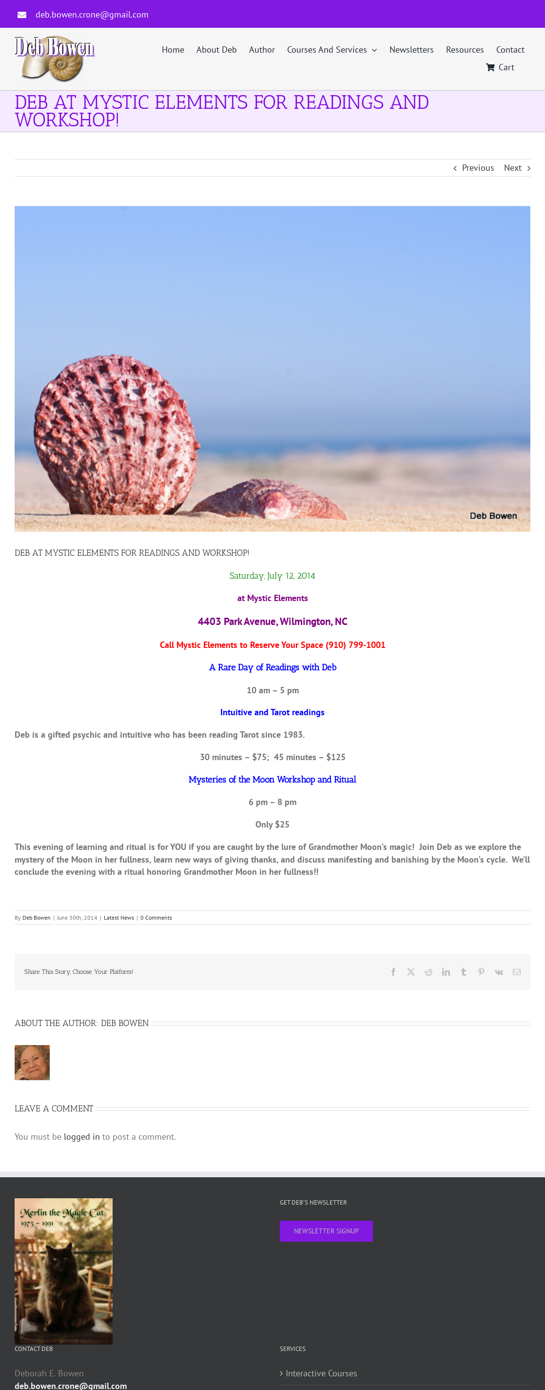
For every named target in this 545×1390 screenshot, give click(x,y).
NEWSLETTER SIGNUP (326, 1231)
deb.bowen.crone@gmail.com (92, 14)
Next (513, 167)
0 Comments (156, 917)
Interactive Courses (321, 1373)
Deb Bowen (36, 917)
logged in (82, 1136)
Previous (478, 167)
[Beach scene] (272, 369)
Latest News (119, 917)
